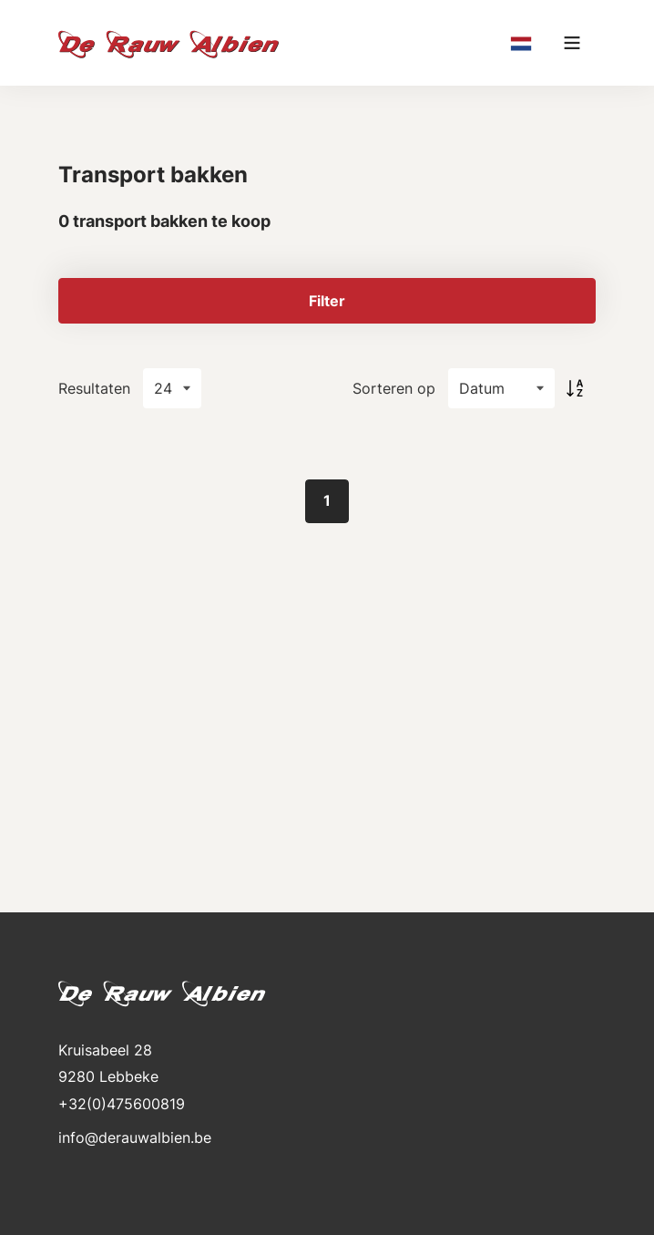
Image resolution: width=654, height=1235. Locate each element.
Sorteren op (394, 388)
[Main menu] (572, 43)
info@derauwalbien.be (134, 1137)
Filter (327, 301)
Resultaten (94, 388)
